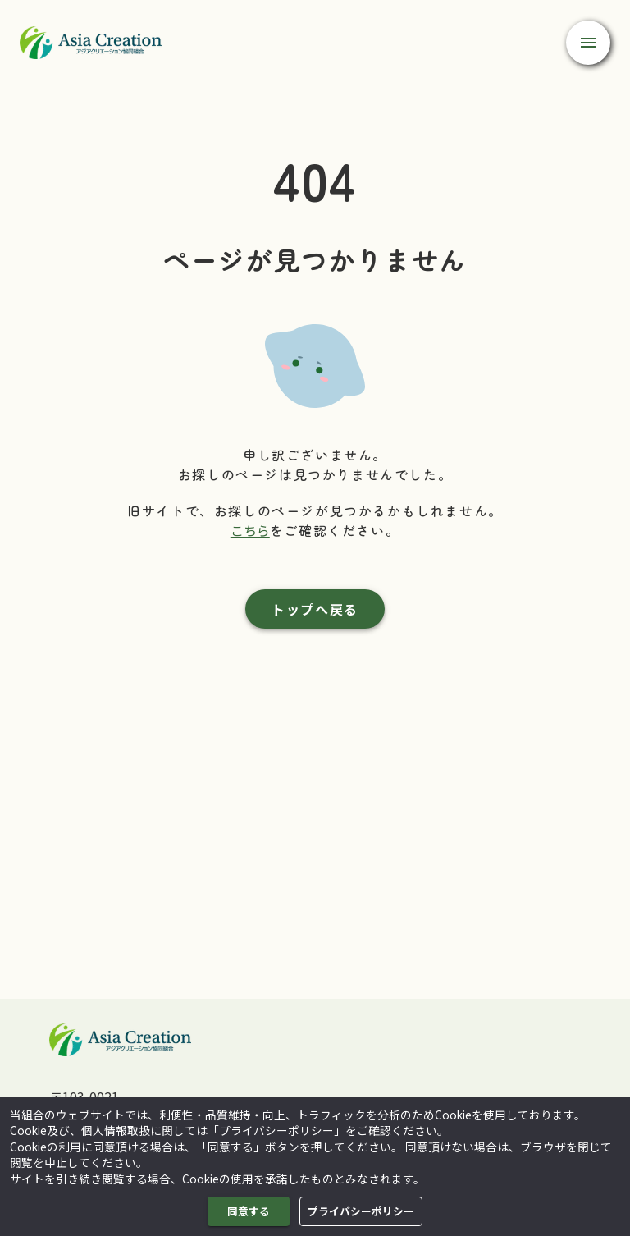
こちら (250, 530)
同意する (249, 1211)
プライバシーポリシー (361, 1211)
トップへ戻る (315, 609)
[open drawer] (588, 43)
